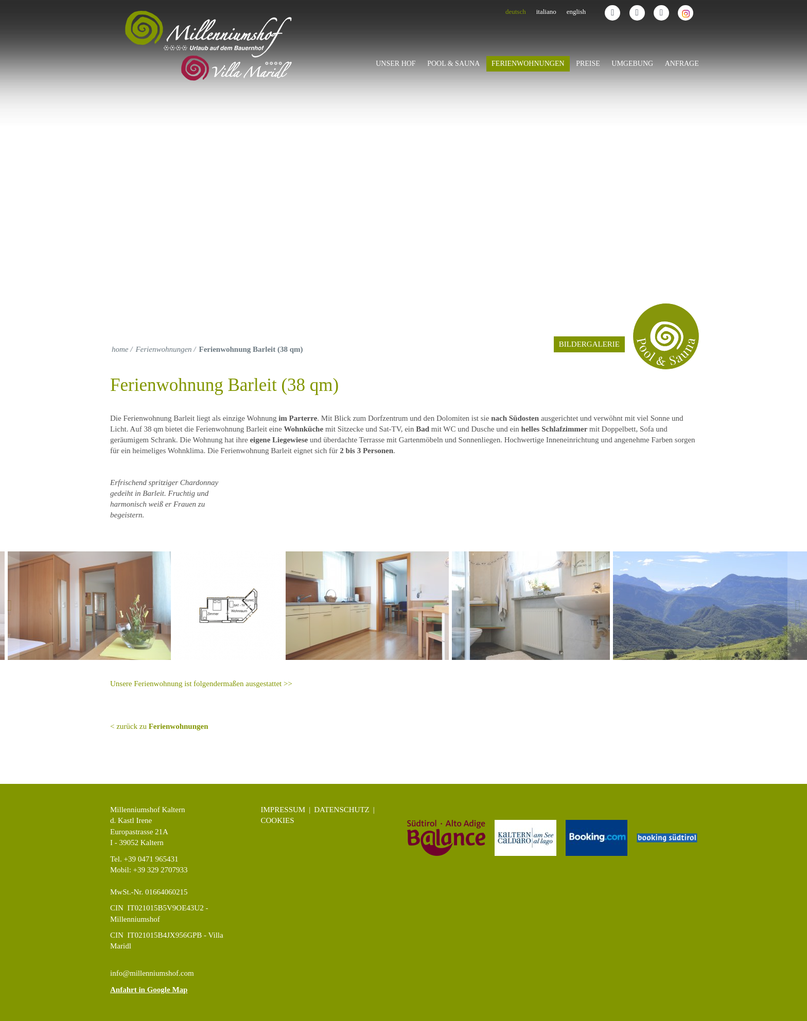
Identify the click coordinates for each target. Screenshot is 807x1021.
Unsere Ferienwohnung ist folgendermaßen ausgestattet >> (201, 683)
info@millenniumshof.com (152, 973)
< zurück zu (159, 726)
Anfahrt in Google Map (148, 990)
